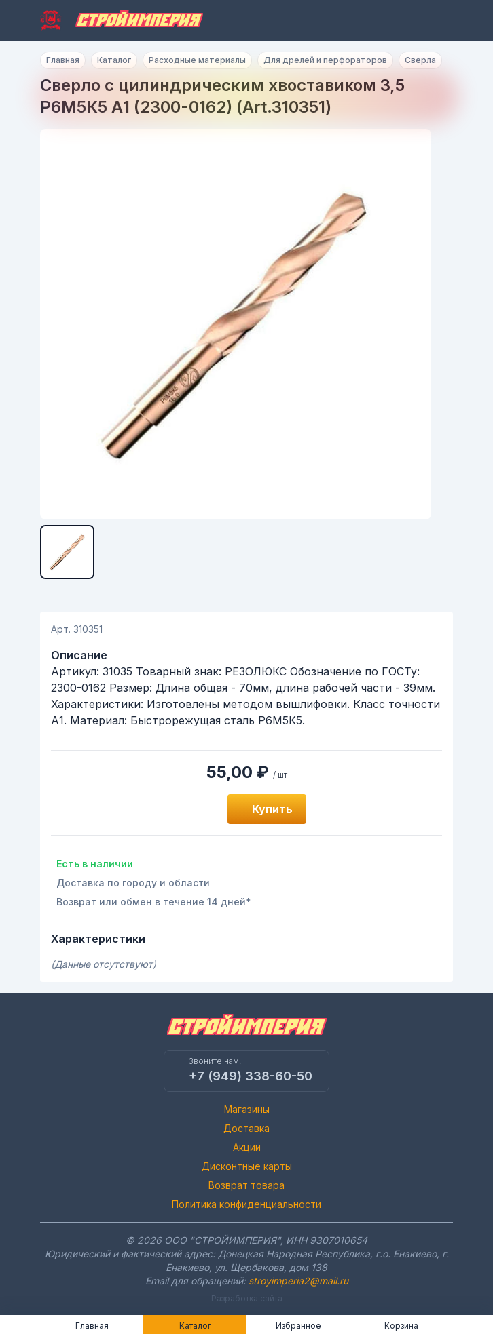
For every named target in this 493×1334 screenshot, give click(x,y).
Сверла (420, 60)
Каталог (114, 60)
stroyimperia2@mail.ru (298, 1281)
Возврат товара (246, 1185)
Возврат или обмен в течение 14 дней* (153, 901)
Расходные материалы (197, 60)
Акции (247, 1147)
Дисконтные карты (247, 1166)
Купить (272, 809)
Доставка (246, 1128)
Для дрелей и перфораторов (325, 60)
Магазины (247, 1109)
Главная (62, 60)
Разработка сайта (246, 1298)
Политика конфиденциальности (246, 1204)
